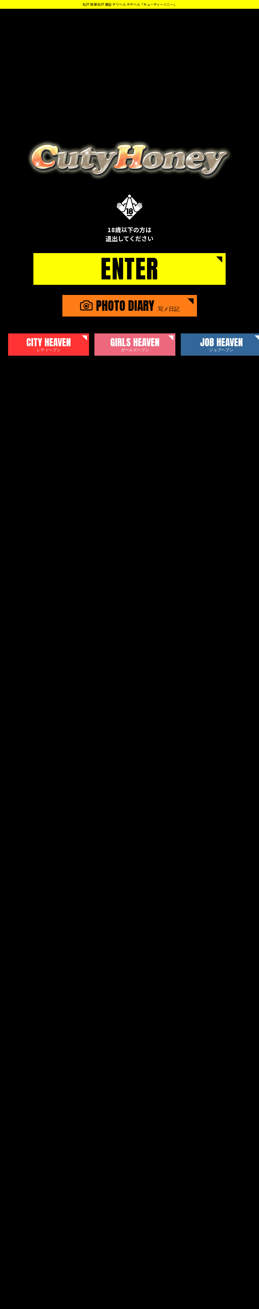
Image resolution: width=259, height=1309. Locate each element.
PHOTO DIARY (129, 306)
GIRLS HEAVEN (135, 344)
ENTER (129, 269)
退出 (112, 238)
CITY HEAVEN (48, 344)
